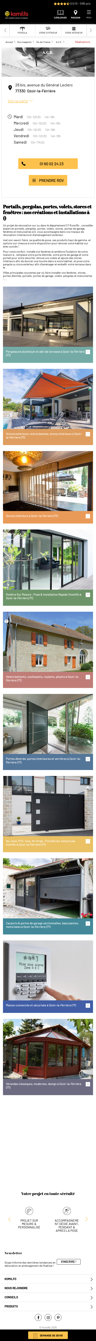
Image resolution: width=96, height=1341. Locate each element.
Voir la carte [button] (18, 101)
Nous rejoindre (16, 1288)
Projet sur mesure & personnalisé (29, 1223)
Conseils (11, 1297)
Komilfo (10, 1278)
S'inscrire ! (68, 1261)
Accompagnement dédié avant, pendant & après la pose (67, 1225)
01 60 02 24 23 (51, 163)
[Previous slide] (6, 30)
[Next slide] (91, 30)
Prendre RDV (51, 180)
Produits (11, 1306)
